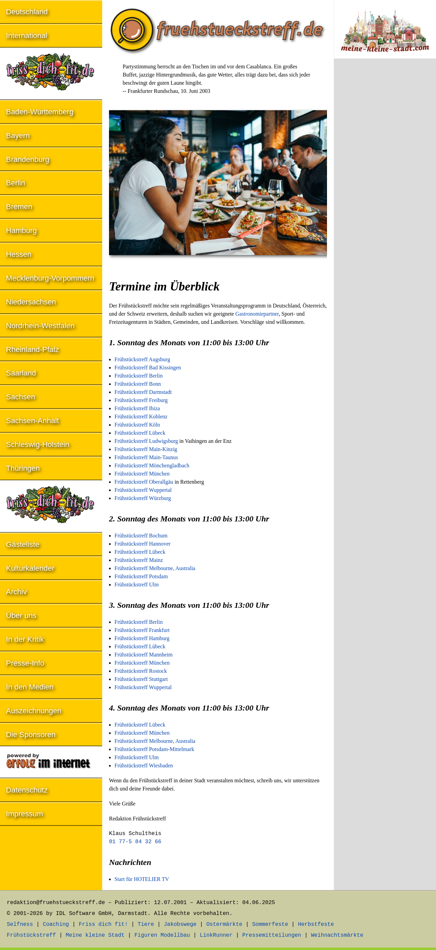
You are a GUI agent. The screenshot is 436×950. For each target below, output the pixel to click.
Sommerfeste (270, 924)
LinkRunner (216, 935)
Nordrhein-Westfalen (40, 325)
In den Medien (29, 687)
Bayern (18, 135)
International (26, 35)
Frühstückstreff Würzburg (142, 498)
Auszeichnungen (34, 710)
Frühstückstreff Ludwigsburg (146, 441)
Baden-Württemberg (40, 111)
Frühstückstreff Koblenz (141, 416)
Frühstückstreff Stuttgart (141, 679)
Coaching (56, 924)
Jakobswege (180, 924)
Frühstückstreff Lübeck (139, 433)
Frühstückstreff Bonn (137, 384)
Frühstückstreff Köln (137, 425)
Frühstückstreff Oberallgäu (143, 482)
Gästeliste (23, 544)
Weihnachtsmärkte (337, 935)
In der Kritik (25, 639)
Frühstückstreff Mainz (138, 560)
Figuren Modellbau (162, 935)
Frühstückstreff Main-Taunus (146, 457)
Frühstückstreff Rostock (140, 671)
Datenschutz (27, 790)
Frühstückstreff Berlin (138, 376)
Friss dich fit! (103, 924)
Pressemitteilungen (271, 935)
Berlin (15, 183)
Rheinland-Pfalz (32, 349)
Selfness (20, 924)
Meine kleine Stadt (95, 935)
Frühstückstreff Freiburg (141, 400)
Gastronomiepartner (257, 314)
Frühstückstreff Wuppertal (143, 490)
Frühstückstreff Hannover (142, 544)
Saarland (21, 373)
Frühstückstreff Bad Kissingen (147, 367)
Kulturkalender (30, 568)
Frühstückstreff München (142, 474)
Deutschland (27, 11)
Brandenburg (27, 159)
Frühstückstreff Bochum (141, 535)
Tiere (146, 924)
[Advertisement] (385, 176)
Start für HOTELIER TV (141, 879)
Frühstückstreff (31, 935)
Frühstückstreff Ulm (136, 584)
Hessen (19, 254)
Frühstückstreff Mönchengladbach (151, 465)
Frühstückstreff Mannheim (143, 654)
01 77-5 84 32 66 (135, 842)
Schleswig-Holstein (37, 444)
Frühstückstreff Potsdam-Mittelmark (154, 749)
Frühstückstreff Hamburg (142, 638)
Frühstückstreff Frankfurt (142, 630)
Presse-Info (25, 663)
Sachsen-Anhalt (32, 420)
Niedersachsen (31, 302)
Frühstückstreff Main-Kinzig (145, 449)
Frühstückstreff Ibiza (137, 408)
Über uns (21, 615)
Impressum (24, 814)
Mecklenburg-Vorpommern (50, 278)
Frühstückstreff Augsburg (142, 359)
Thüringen (23, 468)
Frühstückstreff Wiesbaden (143, 765)
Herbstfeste (316, 924)
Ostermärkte (224, 924)
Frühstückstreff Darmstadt (143, 392)
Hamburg (21, 230)
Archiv (16, 591)
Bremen (19, 206)
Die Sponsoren (31, 734)
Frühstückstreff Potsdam (141, 576)
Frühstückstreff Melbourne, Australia (154, 568)
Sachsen (20, 397)
